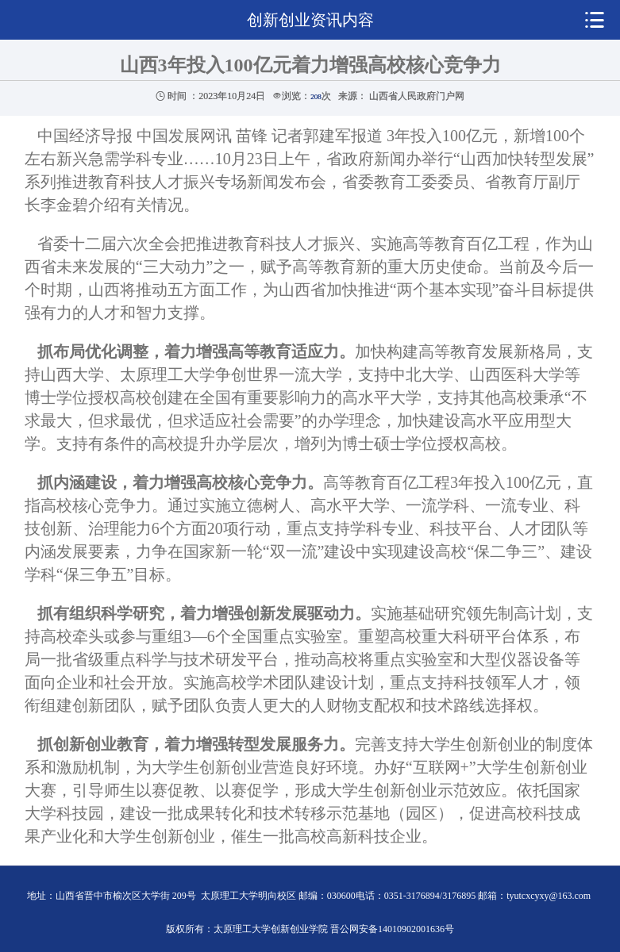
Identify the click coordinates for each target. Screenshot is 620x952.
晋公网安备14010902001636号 (392, 929)
